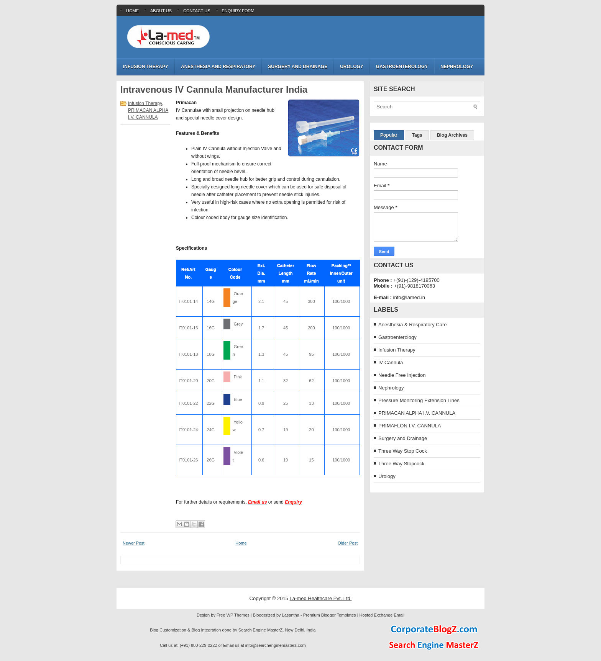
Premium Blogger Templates (329, 615)
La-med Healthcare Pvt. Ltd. (321, 598)
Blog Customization (168, 630)
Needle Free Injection (402, 375)
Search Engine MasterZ (260, 630)
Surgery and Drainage (297, 66)
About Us (161, 10)
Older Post (348, 543)
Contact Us (196, 10)
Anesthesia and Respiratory (218, 66)
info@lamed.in (409, 297)
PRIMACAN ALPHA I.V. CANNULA (416, 413)
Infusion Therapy (145, 66)
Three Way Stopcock (401, 463)
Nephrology (456, 66)
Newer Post (134, 543)
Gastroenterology (402, 66)
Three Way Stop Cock (402, 451)
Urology (351, 66)
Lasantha (290, 615)
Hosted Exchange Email (382, 615)
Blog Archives (452, 135)
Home (132, 10)
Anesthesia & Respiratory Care (412, 324)
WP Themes (238, 615)
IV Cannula (390, 362)
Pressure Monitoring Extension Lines (419, 400)
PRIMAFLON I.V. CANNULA (409, 426)
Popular (388, 135)
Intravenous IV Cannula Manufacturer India (213, 89)
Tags (417, 135)
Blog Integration (206, 630)
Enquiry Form (238, 10)
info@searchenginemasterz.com (275, 645)
